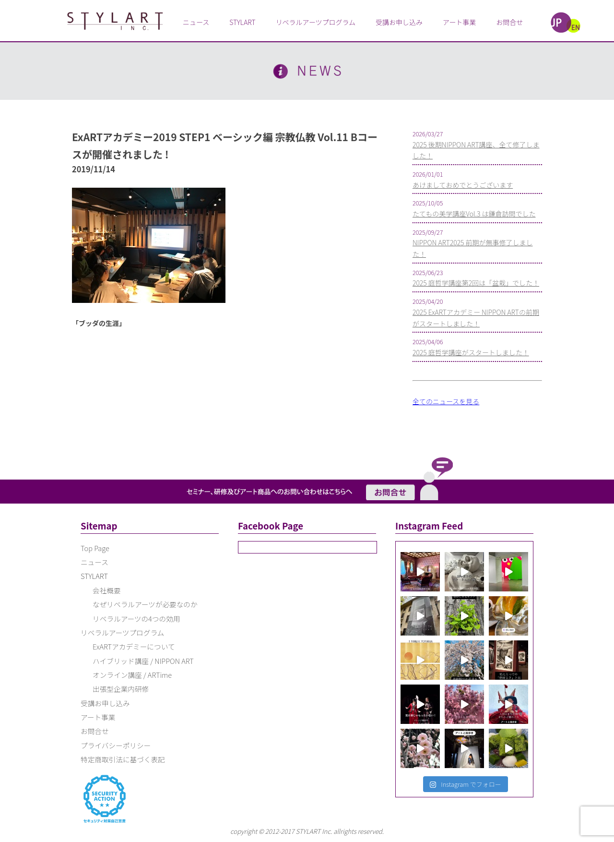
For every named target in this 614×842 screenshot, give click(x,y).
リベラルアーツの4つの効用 (136, 618)
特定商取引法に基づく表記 (123, 759)
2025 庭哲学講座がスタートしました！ (471, 352)
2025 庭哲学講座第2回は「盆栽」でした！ (476, 283)
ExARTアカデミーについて (134, 646)
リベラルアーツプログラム (315, 22)
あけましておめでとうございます (463, 185)
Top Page (95, 548)
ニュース (196, 22)
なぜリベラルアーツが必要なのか (145, 604)
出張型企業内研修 (121, 689)
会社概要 (107, 590)
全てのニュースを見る (446, 401)
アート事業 (459, 22)
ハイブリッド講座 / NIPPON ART (143, 661)
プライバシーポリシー (116, 745)
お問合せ (509, 22)
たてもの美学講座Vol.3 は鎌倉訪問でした (474, 213)
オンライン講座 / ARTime (132, 675)
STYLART (242, 22)
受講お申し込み (399, 22)
